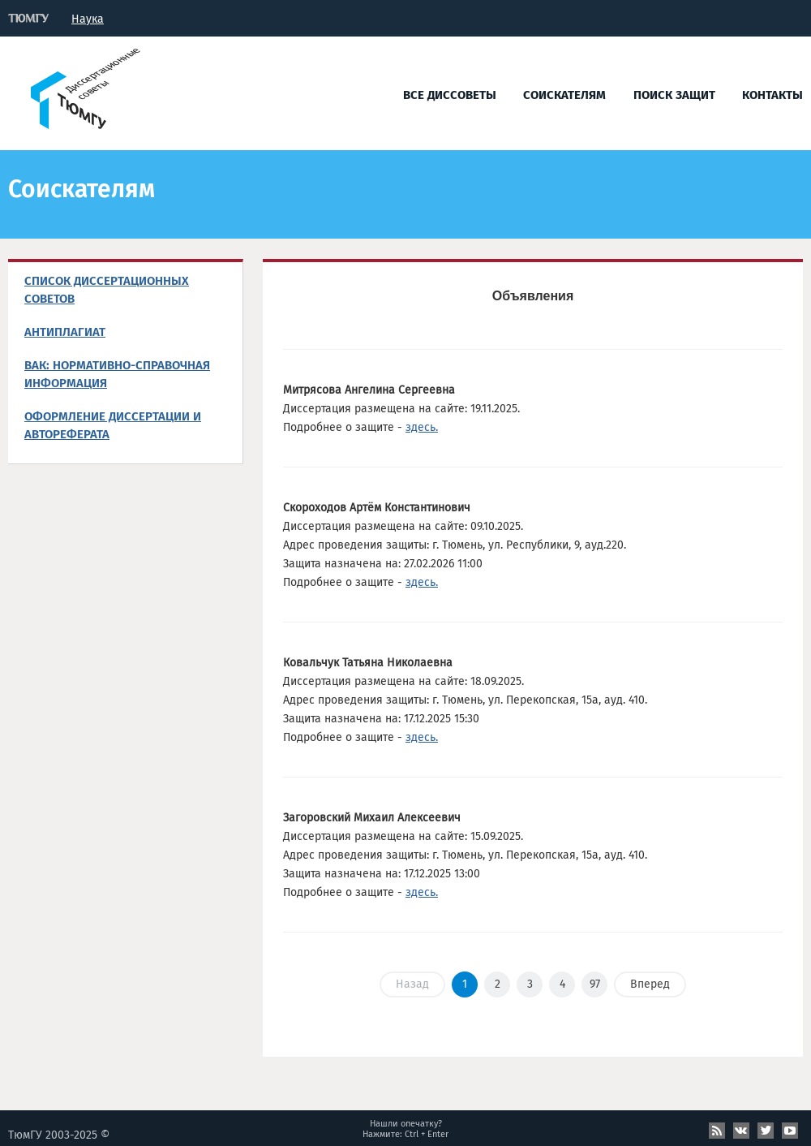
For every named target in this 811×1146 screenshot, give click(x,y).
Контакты (772, 95)
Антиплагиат (64, 332)
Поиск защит (674, 95)
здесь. (422, 427)
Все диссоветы (449, 95)
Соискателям (564, 95)
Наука (87, 19)
